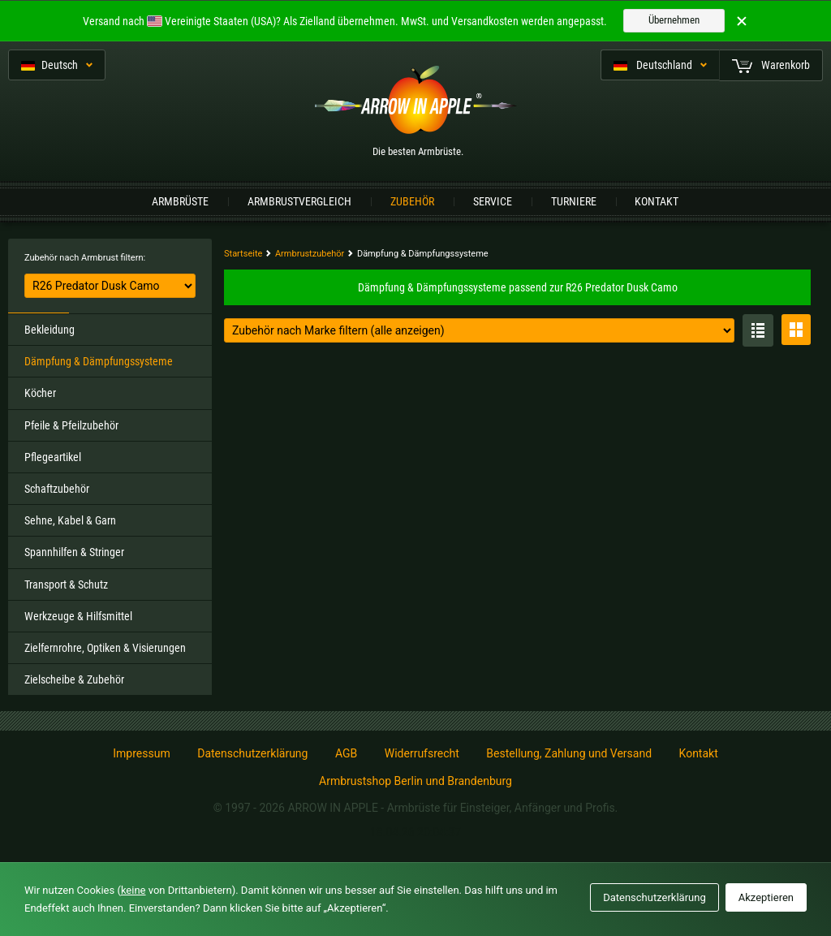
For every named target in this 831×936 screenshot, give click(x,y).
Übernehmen (674, 20)
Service (492, 201)
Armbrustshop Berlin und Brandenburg (415, 780)
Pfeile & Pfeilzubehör (71, 425)
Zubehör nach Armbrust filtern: (84, 257)
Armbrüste (180, 201)
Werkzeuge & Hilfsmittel (78, 616)
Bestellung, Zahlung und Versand (569, 753)
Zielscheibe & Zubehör (74, 679)
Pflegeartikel (52, 457)
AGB (346, 753)
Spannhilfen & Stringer (74, 552)
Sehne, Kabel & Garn (70, 520)
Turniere (573, 201)
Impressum (141, 753)
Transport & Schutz (66, 584)
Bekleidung (49, 329)
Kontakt (656, 201)
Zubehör (412, 201)
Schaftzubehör (56, 488)
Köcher (40, 392)
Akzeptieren (766, 897)
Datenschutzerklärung (252, 753)
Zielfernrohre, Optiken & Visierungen (105, 647)
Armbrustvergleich (299, 201)
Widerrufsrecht (422, 753)
